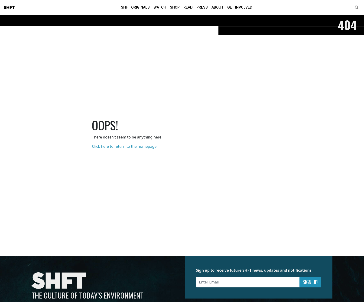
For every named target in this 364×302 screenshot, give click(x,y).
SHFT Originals (135, 7)
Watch (159, 7)
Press (202, 7)
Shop (175, 7)
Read (188, 7)
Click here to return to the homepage (124, 146)
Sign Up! (310, 282)
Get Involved (239, 7)
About (217, 7)
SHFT (9, 7)
